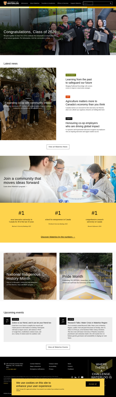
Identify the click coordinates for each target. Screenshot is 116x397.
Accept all (93, 384)
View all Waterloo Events (58, 347)
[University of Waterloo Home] (11, 3)
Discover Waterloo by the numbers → (58, 237)
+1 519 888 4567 (11, 369)
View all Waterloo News (58, 147)
